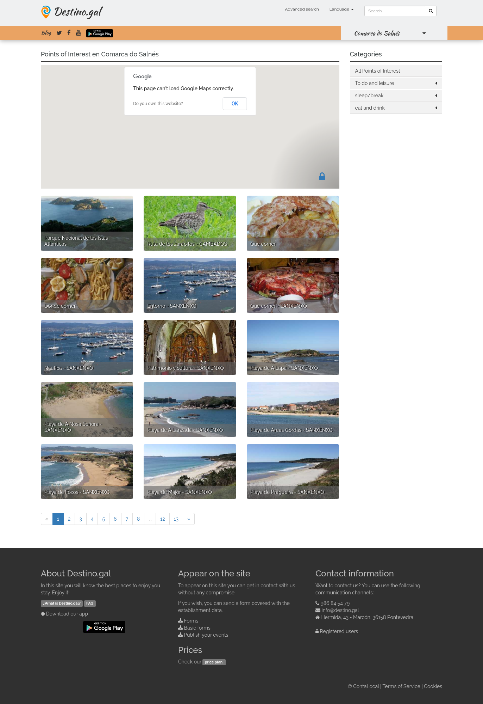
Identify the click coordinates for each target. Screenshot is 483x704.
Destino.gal (76, 11)
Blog (46, 33)
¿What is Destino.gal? (62, 603)
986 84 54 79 (335, 603)
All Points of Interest (377, 71)
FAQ (89, 603)
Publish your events (206, 635)
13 (176, 519)
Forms (191, 621)
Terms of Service (401, 686)
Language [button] (342, 9)
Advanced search (302, 9)
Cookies (433, 686)
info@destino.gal (340, 610)
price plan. (214, 662)
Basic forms (197, 628)
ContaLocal (366, 686)
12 (162, 519)
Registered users (339, 631)
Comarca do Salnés (377, 33)
